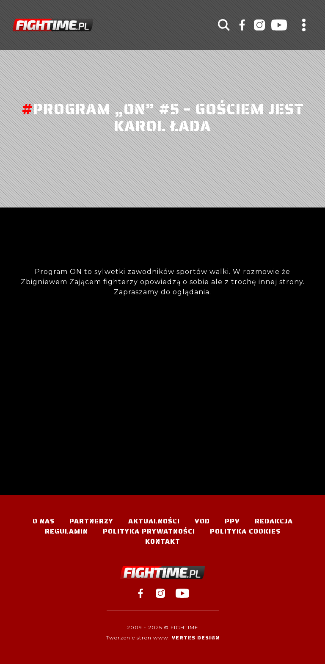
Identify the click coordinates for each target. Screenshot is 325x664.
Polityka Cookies (245, 531)
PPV (232, 521)
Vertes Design (196, 638)
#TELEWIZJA (53, 25)
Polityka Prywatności (149, 531)
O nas (44, 521)
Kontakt (162, 541)
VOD (202, 521)
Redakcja (274, 521)
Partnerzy (91, 521)
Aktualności (154, 521)
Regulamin (66, 531)
